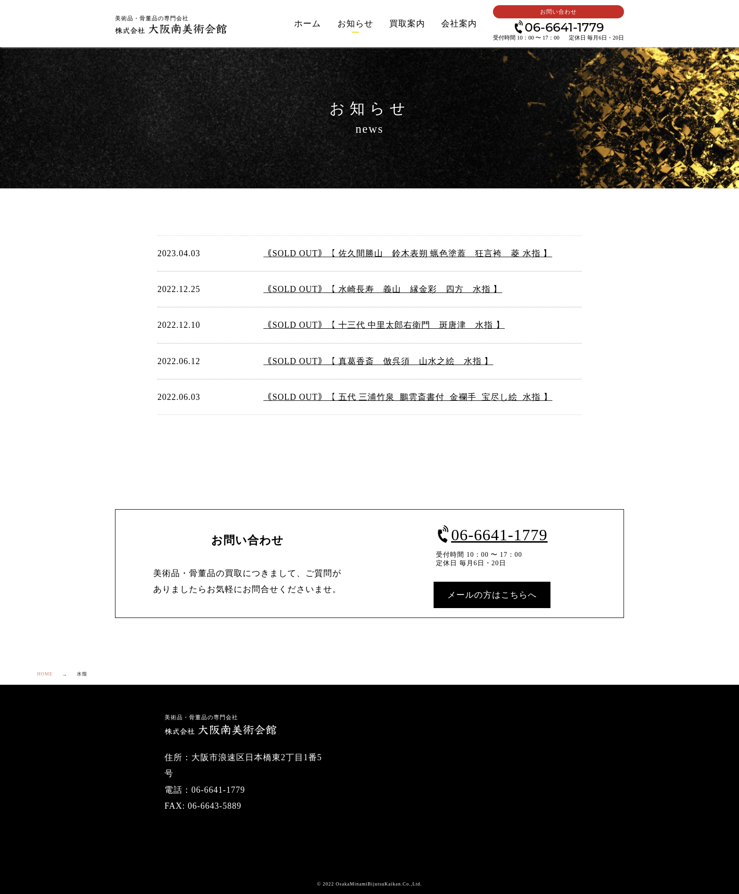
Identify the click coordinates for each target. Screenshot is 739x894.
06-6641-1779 (558, 26)
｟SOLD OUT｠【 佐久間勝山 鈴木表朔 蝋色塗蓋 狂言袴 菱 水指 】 (407, 253)
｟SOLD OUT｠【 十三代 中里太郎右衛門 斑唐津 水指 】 (384, 325)
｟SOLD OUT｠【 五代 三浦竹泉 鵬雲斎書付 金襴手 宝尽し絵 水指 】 (407, 397)
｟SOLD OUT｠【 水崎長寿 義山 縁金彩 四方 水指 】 (382, 289)
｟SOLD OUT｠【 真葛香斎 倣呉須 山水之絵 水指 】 (378, 361)
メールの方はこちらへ (492, 595)
